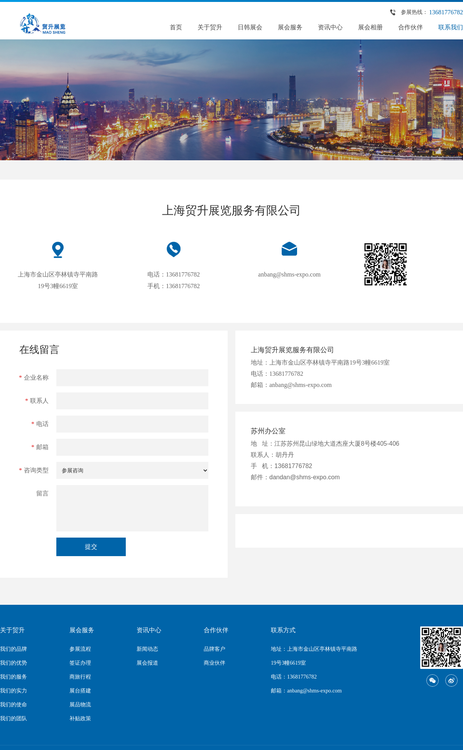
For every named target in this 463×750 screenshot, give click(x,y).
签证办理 (80, 663)
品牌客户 (214, 649)
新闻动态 (147, 649)
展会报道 (147, 663)
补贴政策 (80, 718)
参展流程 (80, 649)
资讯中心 (330, 27)
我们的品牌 (13, 649)
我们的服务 (13, 677)
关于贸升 (210, 27)
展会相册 (370, 27)
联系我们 (450, 27)
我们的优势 (13, 663)
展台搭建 (80, 691)
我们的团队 (13, 718)
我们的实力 (13, 691)
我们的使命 (13, 705)
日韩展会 (250, 27)
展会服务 (290, 27)
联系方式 (283, 630)
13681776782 (446, 12)
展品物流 (80, 705)
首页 (176, 27)
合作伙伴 (410, 27)
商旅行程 (80, 677)
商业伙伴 (214, 663)
